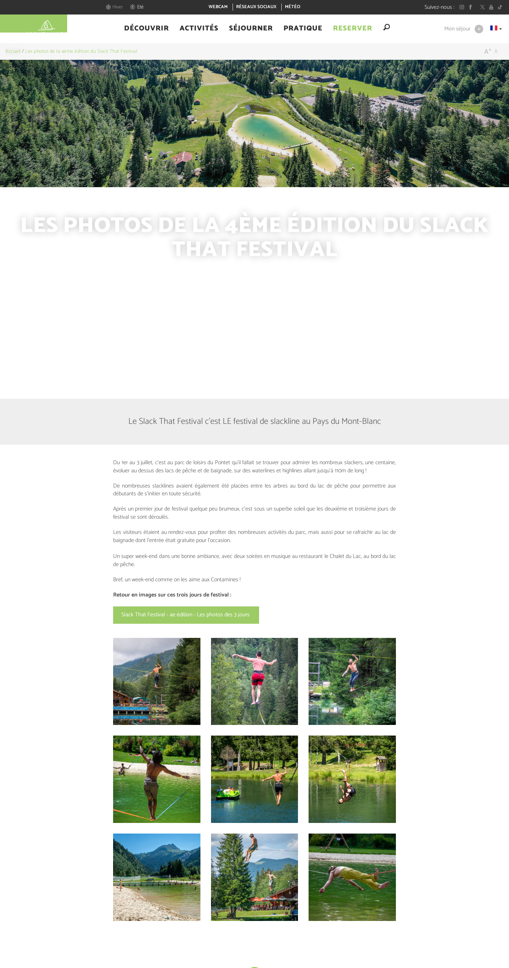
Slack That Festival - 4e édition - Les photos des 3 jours (186, 615)
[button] (146, 29)
